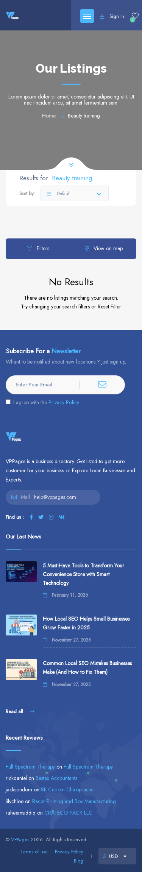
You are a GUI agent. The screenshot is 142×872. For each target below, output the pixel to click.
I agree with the (42, 402)
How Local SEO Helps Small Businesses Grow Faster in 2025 (86, 623)
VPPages (20, 839)
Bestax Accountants (56, 778)
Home (49, 115)
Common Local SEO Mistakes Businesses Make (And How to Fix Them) (87, 667)
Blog (78, 860)
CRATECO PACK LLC (68, 812)
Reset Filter (109, 306)
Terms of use (34, 851)
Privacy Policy (63, 402)
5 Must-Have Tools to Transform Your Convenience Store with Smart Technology (83, 574)
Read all (20, 711)
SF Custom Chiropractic (67, 789)
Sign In (112, 16)
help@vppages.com (55, 497)
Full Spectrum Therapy (30, 766)
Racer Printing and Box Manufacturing (74, 801)
